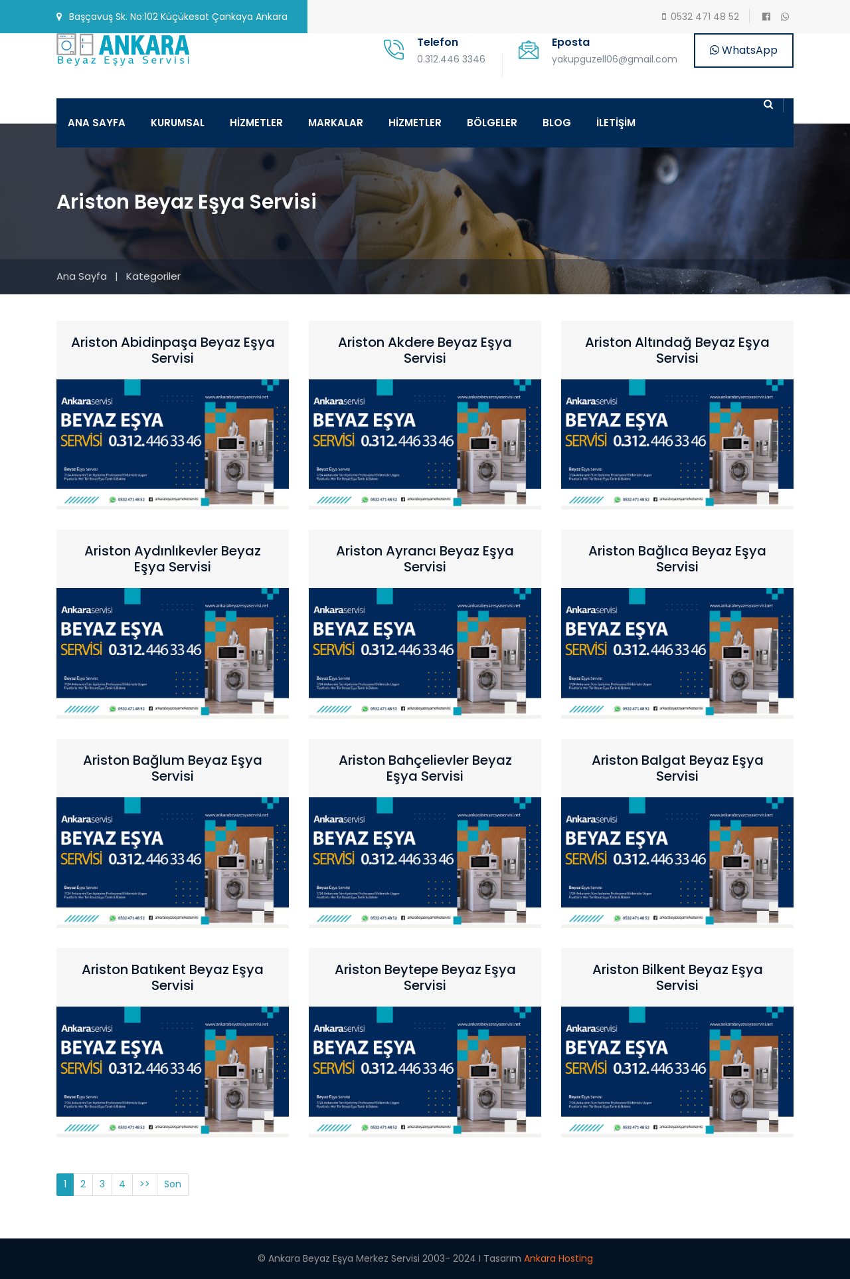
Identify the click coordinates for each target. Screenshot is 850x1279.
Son (172, 1184)
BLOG (557, 123)
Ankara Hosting (558, 1258)
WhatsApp (744, 50)
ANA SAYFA (97, 123)
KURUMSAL (178, 123)
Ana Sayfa (81, 276)
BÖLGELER (492, 123)
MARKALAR (335, 123)
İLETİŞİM (616, 123)
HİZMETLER (256, 123)
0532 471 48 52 (705, 16)
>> (144, 1184)
